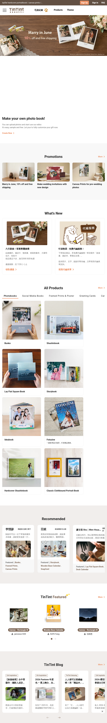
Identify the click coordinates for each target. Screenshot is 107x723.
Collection (6, 669)
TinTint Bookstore (72, 669)
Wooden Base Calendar (51, 444)
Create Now (8, 133)
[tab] (58, 10)
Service (39, 673)
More (101, 156)
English (100, 719)
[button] (18, 491)
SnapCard (45, 448)
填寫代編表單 (66, 269)
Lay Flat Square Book (94, 445)
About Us (56, 669)
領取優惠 (11, 269)
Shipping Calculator (24, 669)
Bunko (17, 441)
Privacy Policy (42, 677)
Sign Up (84, 3)
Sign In (95, 3)
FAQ (103, 3)
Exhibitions (7, 673)
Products (58, 10)
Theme (70, 10)
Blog (54, 673)
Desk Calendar (82, 448)
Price (17, 673)
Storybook (54, 441)
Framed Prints (12, 444)
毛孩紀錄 (41, 10)
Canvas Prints (11, 448)
